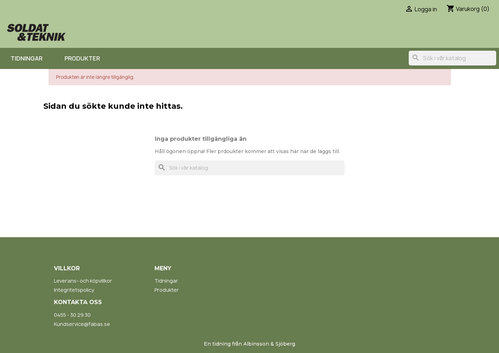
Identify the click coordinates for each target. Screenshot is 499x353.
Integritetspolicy (74, 289)
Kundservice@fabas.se (82, 324)
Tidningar (26, 58)
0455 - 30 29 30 (72, 314)
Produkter (82, 58)
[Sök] (452, 58)
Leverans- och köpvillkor (83, 280)
